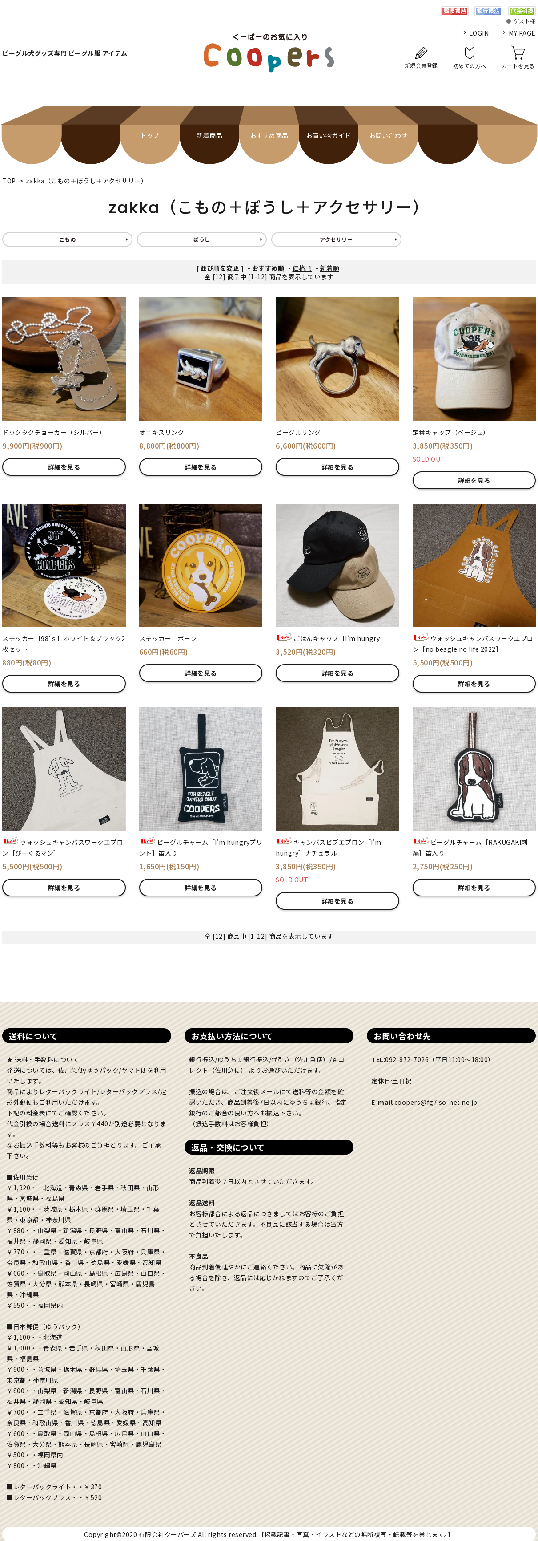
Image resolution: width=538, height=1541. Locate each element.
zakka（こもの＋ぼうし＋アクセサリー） (87, 180)
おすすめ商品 (269, 135)
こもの (67, 239)
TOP (9, 180)
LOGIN (479, 33)
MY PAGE (522, 33)
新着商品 (209, 135)
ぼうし (201, 239)
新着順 (330, 268)
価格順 (302, 268)
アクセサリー (336, 239)
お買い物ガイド (328, 135)
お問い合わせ (388, 135)
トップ (150, 135)
